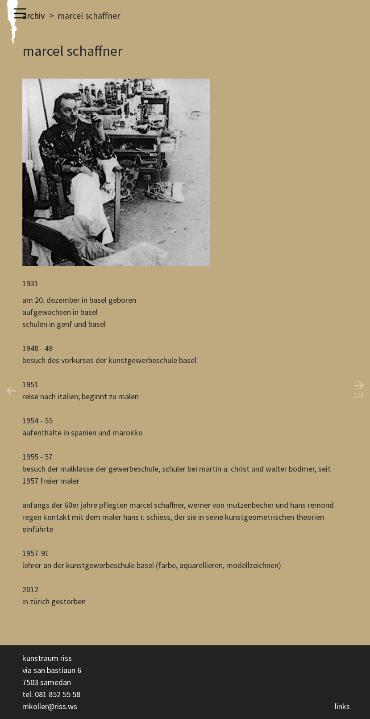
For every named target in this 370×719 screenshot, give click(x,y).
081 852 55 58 (57, 694)
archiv (33, 15)
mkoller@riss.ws (49, 706)
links (342, 706)
